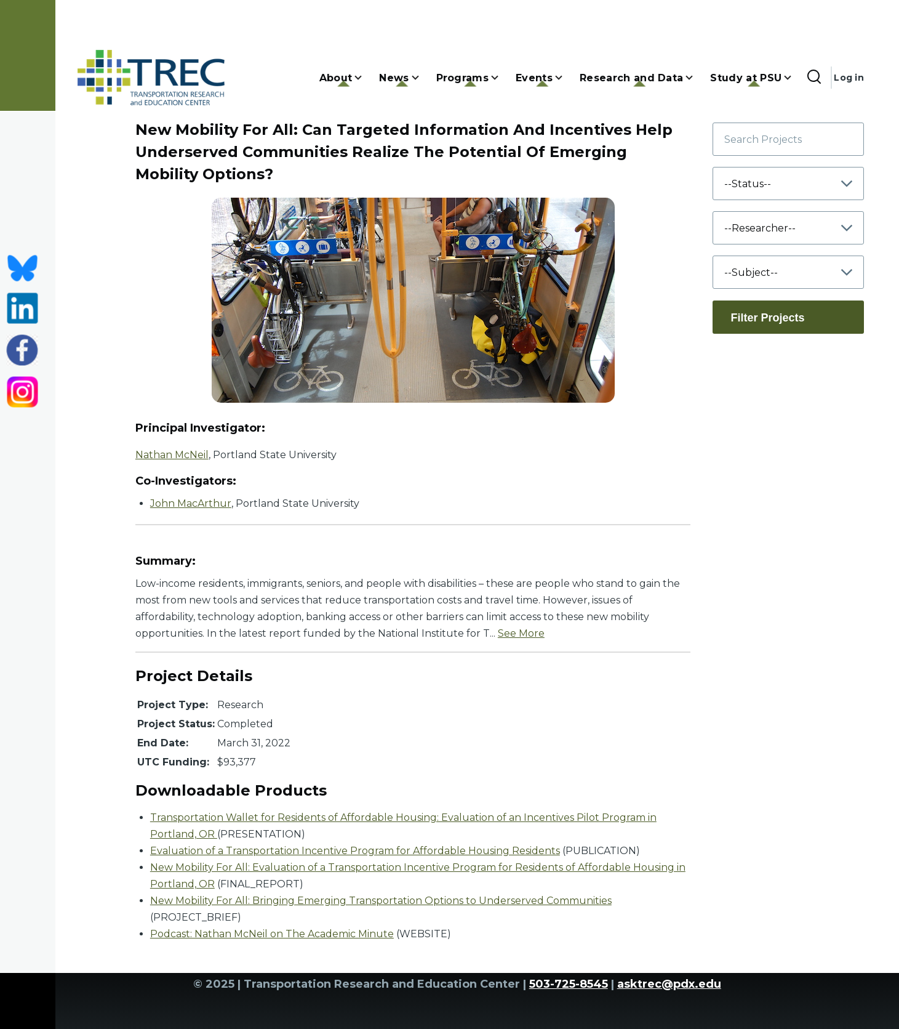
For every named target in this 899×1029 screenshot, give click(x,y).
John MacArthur (190, 503)
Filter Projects (767, 318)
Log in (849, 77)
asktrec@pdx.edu (669, 984)
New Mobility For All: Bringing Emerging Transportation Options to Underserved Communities (381, 900)
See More (521, 633)
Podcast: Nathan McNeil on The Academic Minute (272, 934)
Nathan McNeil (172, 455)
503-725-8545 (568, 984)
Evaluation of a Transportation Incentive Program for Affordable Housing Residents (355, 851)
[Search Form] (814, 77)
